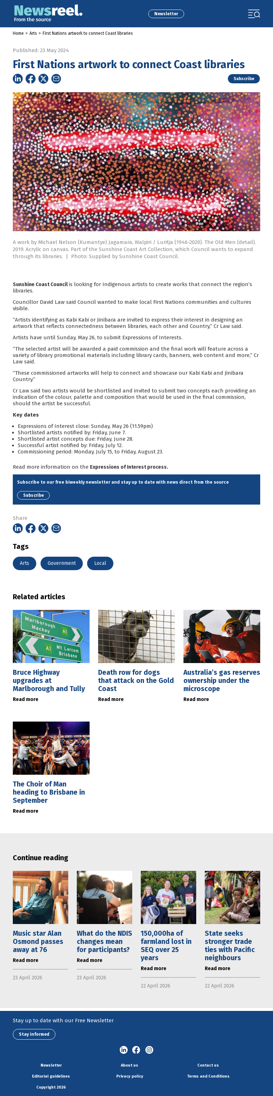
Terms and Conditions (208, 1076)
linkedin (123, 1050)
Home (18, 33)
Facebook (136, 1050)
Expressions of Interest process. (129, 482)
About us (129, 1065)
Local (100, 563)
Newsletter (166, 13)
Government (62, 563)
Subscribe (244, 78)
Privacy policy (129, 1076)
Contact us (208, 1065)
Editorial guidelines (51, 1076)
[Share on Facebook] (31, 79)
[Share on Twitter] (43, 79)
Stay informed (34, 1034)
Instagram (149, 1050)
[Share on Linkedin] (18, 79)
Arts (33, 33)
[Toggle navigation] (254, 14)
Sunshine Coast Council (40, 300)
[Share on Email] (56, 79)
